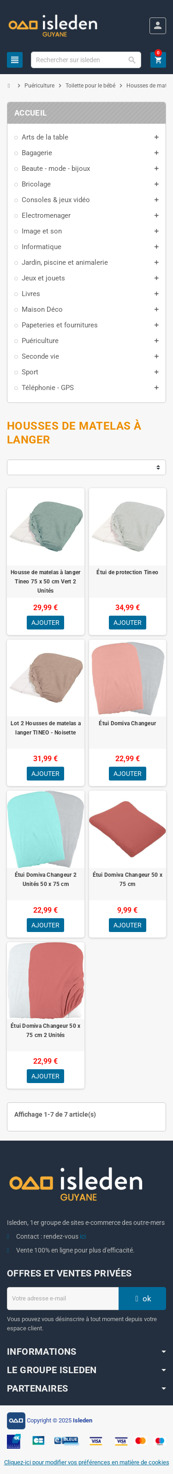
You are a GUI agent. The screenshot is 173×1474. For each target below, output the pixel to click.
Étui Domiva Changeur (127, 723)
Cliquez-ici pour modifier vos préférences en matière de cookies (86, 1462)
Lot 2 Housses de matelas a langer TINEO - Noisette (46, 728)
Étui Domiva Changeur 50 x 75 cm (127, 879)
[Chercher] (86, 60)
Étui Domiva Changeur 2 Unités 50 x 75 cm (46, 879)
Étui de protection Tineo (127, 572)
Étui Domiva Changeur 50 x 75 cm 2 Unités (45, 1030)
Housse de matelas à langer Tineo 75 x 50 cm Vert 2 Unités (45, 581)
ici (83, 1236)
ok (142, 1298)
